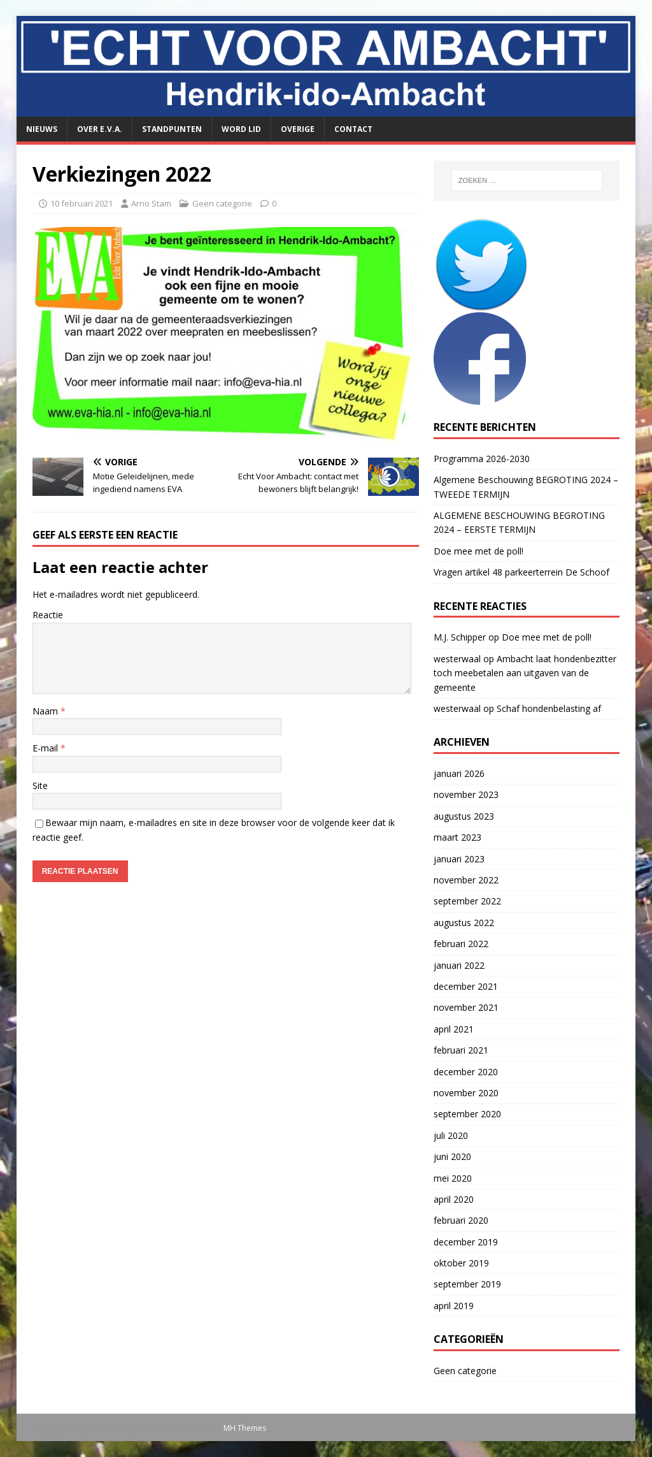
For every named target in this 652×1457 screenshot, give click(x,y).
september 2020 (467, 1114)
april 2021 (454, 1029)
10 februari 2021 (81, 203)
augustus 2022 (464, 923)
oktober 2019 (461, 1263)
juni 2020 (452, 1156)
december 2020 (466, 1072)
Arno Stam (151, 203)
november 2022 (466, 880)
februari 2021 (461, 1050)
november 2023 (466, 794)
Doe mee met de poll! (480, 551)
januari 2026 (459, 773)
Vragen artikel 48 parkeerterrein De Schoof (521, 572)
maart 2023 (457, 837)
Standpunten (172, 129)
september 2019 (467, 1284)
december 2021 (466, 986)
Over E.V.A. (99, 129)
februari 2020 (461, 1220)
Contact (353, 129)
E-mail (46, 748)
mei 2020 (453, 1178)
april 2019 (454, 1306)
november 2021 (466, 1007)
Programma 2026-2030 (482, 459)
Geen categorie (222, 203)
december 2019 (466, 1242)
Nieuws (41, 129)
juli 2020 (451, 1135)
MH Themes (244, 1428)
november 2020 (466, 1093)
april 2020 (454, 1199)
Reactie (47, 615)
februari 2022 (461, 944)
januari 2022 (459, 965)
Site (40, 785)
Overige (298, 129)
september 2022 (467, 901)
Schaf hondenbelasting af (549, 708)
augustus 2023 (464, 816)
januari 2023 (459, 859)
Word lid (241, 129)
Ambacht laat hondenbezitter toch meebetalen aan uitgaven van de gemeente (525, 673)
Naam (46, 711)
